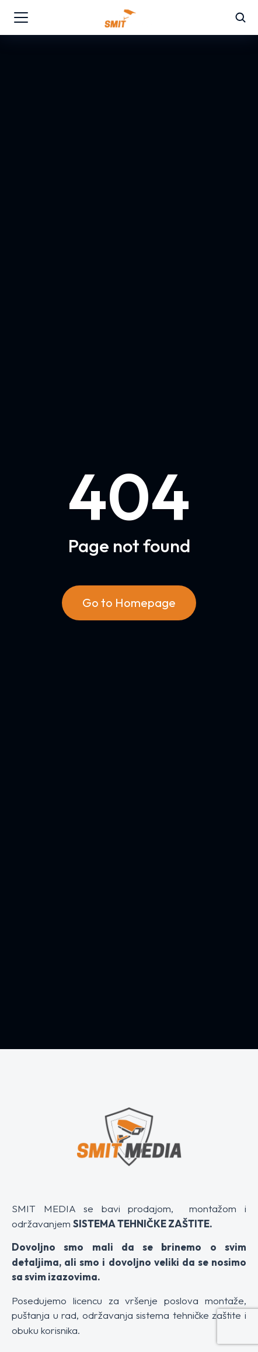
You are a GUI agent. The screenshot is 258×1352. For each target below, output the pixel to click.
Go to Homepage (129, 602)
